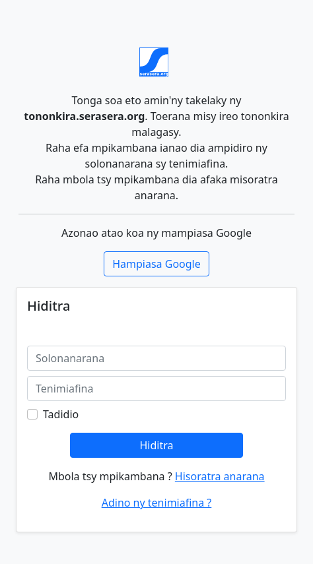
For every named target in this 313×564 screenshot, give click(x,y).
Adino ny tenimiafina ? (157, 502)
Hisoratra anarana (220, 476)
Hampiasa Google (156, 264)
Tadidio (61, 414)
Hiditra (156, 445)
